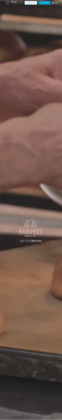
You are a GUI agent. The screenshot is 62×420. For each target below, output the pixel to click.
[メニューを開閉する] (56, 3)
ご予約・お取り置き (44, 2)
